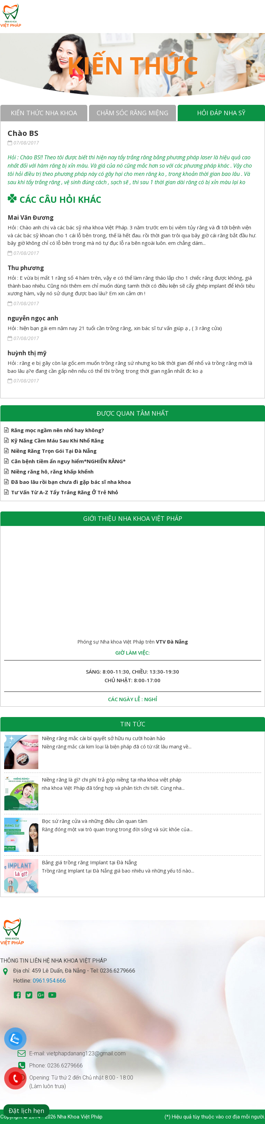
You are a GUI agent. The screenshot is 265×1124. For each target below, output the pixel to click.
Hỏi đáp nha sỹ (221, 113)
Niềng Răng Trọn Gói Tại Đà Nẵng (54, 451)
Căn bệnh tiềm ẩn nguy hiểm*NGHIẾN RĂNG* (68, 461)
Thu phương (26, 268)
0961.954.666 (49, 980)
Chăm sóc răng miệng (132, 113)
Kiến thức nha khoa (44, 113)
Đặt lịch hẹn (26, 1110)
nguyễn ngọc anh (33, 318)
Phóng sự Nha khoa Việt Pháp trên (132, 641)
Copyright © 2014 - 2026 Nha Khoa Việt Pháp (51, 1117)
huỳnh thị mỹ (27, 353)
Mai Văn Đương (30, 217)
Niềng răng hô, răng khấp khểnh (52, 471)
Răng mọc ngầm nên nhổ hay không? (57, 430)
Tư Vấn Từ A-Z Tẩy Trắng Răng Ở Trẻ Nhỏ (64, 492)
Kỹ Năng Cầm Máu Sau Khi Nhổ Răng (57, 440)
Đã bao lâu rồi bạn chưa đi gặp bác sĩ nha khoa (71, 482)
